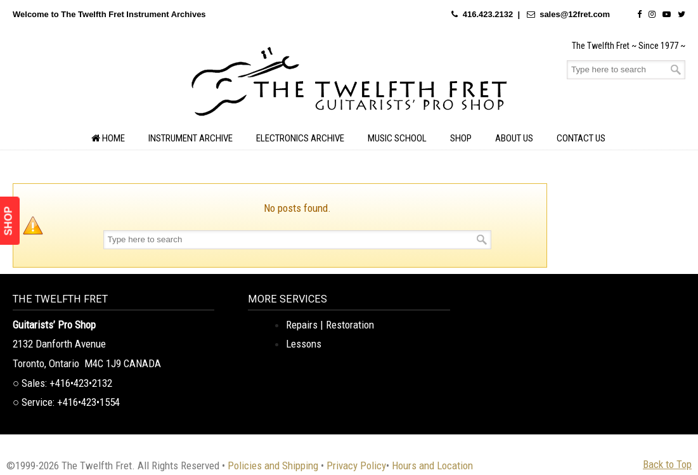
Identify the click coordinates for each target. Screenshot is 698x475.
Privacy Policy (356, 465)
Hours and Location (432, 465)
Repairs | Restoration (330, 324)
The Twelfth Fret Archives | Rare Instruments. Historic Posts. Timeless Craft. (349, 85)
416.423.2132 (488, 14)
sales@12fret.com (575, 14)
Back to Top (667, 464)
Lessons (303, 343)
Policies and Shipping (273, 465)
